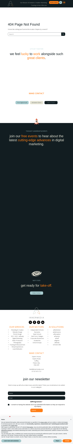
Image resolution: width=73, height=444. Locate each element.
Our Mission (23, 3)
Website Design (17, 332)
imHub (39, 5)
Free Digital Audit (22, 102)
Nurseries (37, 332)
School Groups (37, 343)
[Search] (34, 34)
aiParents (57, 336)
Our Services (16, 326)
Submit (34, 410)
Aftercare (44, 5)
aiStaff (57, 338)
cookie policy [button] (14, 425)
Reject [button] (57, 440)
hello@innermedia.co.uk (36, 369)
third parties (30, 427)
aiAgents (56, 340)
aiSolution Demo (36, 102)
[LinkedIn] (42, 322)
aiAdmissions (57, 332)
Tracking (33, 5)
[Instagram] (38, 322)
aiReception (56, 334)
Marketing (44, 3)
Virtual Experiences (17, 347)
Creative (37, 3)
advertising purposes (6, 430)
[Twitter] (30, 322)
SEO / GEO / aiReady (17, 336)
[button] (60, 2)
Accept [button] (67, 440)
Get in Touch (51, 102)
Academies (37, 340)
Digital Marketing (17, 338)
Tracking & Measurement (17, 345)
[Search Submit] (63, 34)
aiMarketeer (57, 330)
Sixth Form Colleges (37, 336)
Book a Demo (54, 2)
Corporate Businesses (37, 338)
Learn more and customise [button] (11, 440)
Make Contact (36, 293)
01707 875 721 (36, 371)
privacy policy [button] (43, 422)
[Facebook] (34, 322)
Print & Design (17, 334)
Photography (17, 343)
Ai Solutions (31, 3)
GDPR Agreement (36, 402)
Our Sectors (36, 326)
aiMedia (56, 343)
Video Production (17, 340)
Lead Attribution (17, 349)
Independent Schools (37, 330)
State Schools (37, 334)
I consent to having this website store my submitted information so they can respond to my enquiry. (38, 405)
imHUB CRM (57, 345)
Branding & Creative (17, 330)
